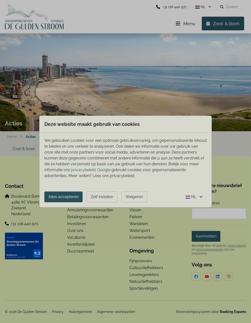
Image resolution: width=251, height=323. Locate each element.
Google (104, 169)
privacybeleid (83, 169)
